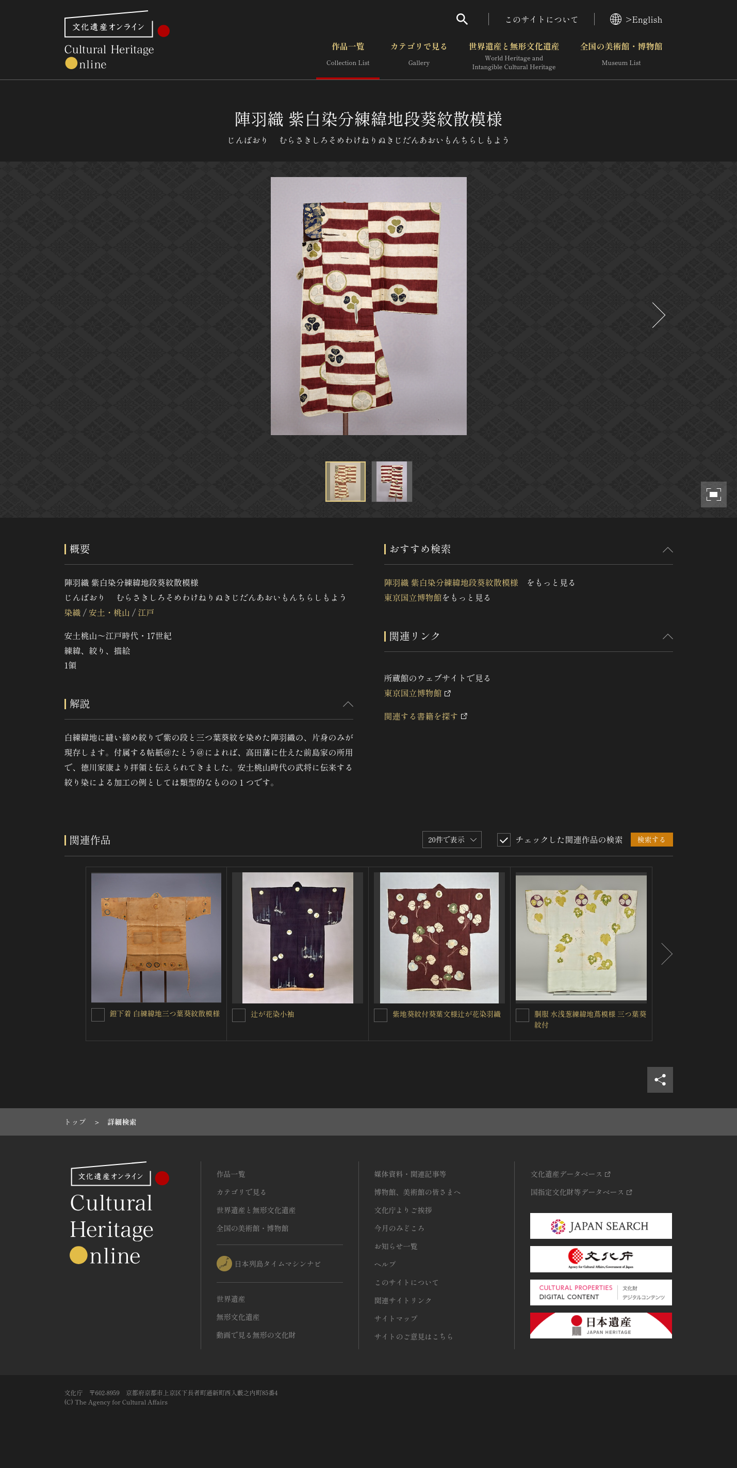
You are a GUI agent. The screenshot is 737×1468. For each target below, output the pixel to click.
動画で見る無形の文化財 (256, 1335)
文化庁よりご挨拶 (403, 1210)
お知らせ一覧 (396, 1246)
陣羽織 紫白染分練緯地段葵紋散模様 (455, 582)
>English (636, 19)
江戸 (146, 612)
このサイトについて (541, 19)
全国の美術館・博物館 (621, 56)
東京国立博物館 (413, 597)
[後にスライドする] (657, 315)
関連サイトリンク (403, 1300)
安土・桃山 (109, 612)
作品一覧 (347, 56)
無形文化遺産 (238, 1317)
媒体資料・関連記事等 (410, 1174)
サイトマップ (396, 1318)
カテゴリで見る (419, 56)
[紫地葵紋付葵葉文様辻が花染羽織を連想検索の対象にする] (380, 1015)
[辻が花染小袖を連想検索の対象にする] (238, 1015)
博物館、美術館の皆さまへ (417, 1192)
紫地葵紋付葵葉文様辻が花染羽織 (446, 1014)
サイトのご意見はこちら (414, 1336)
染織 (72, 612)
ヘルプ (385, 1264)
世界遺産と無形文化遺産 (513, 56)
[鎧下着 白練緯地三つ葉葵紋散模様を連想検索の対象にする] (98, 1015)
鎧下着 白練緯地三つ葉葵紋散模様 (165, 1013)
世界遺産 (231, 1299)
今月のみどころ (399, 1228)
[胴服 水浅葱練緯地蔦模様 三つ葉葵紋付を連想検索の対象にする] (522, 1015)
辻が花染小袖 (272, 1014)
